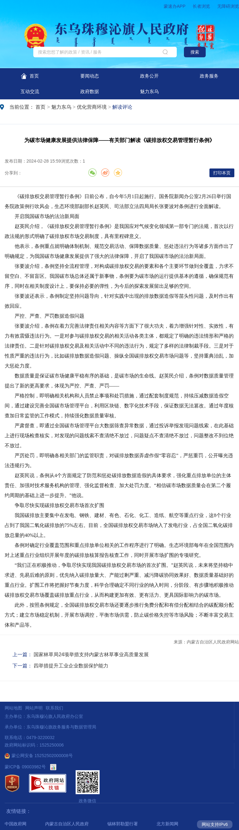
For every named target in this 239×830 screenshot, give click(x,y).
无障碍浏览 (228, 6)
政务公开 (149, 75)
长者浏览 (201, 6)
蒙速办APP (174, 6)
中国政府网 (15, 823)
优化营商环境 (92, 107)
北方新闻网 (167, 823)
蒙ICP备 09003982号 (25, 766)
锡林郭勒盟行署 (122, 823)
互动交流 (30, 91)
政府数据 (89, 91)
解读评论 (122, 107)
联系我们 (54, 707)
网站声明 (34, 707)
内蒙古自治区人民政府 (67, 823)
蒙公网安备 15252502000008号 (39, 755)
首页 (30, 76)
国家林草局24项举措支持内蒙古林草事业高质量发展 (91, 654)
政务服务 (209, 75)
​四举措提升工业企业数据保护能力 (71, 665)
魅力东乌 (149, 91)
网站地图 (13, 707)
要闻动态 (89, 75)
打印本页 (222, 172)
